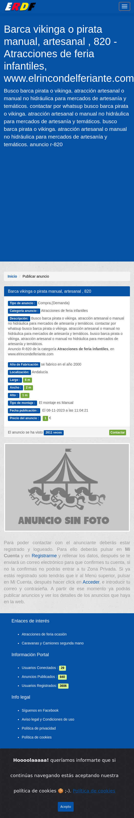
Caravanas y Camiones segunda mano (53, 643)
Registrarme (44, 555)
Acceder (91, 582)
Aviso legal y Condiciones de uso (48, 719)
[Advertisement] (49, 204)
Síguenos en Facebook (40, 710)
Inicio (12, 276)
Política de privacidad (39, 728)
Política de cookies (37, 737)
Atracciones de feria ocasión (44, 634)
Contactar (117, 432)
